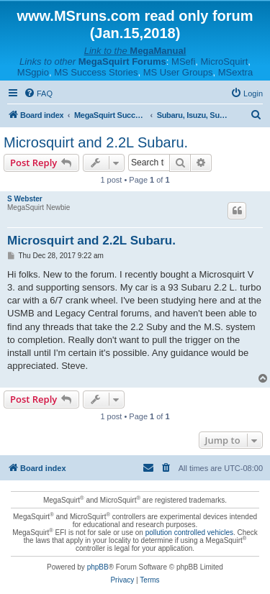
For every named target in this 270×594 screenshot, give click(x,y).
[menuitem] (38, 93)
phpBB (98, 567)
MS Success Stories (96, 72)
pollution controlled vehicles (189, 532)
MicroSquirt (224, 61)
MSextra (235, 72)
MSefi (183, 61)
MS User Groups (178, 72)
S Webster (24, 199)
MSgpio (33, 72)
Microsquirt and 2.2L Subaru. (96, 142)
